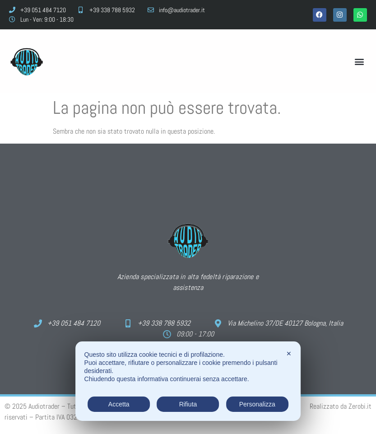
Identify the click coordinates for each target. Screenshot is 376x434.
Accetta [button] (119, 404)
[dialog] (188, 381)
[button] (359, 61)
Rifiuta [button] (188, 404)
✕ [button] (289, 353)
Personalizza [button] (257, 404)
